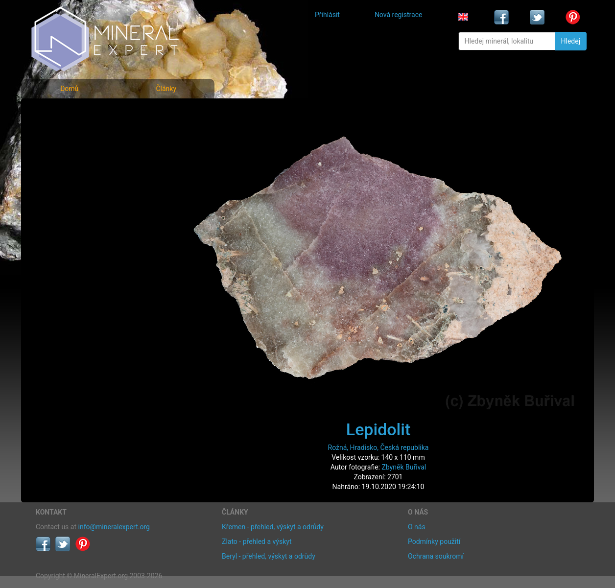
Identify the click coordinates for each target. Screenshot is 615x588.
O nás (417, 527)
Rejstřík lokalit (64, 177)
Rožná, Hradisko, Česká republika (378, 447)
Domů (69, 89)
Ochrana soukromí (436, 556)
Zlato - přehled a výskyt (256, 541)
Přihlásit (327, 15)
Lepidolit (378, 429)
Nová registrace (399, 15)
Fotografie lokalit (69, 156)
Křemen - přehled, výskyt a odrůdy (273, 527)
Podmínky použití (434, 541)
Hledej (570, 41)
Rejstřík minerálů (69, 134)
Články (166, 89)
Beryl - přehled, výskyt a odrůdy (268, 556)
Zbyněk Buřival (403, 467)
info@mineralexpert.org (114, 527)
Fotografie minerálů (75, 113)
